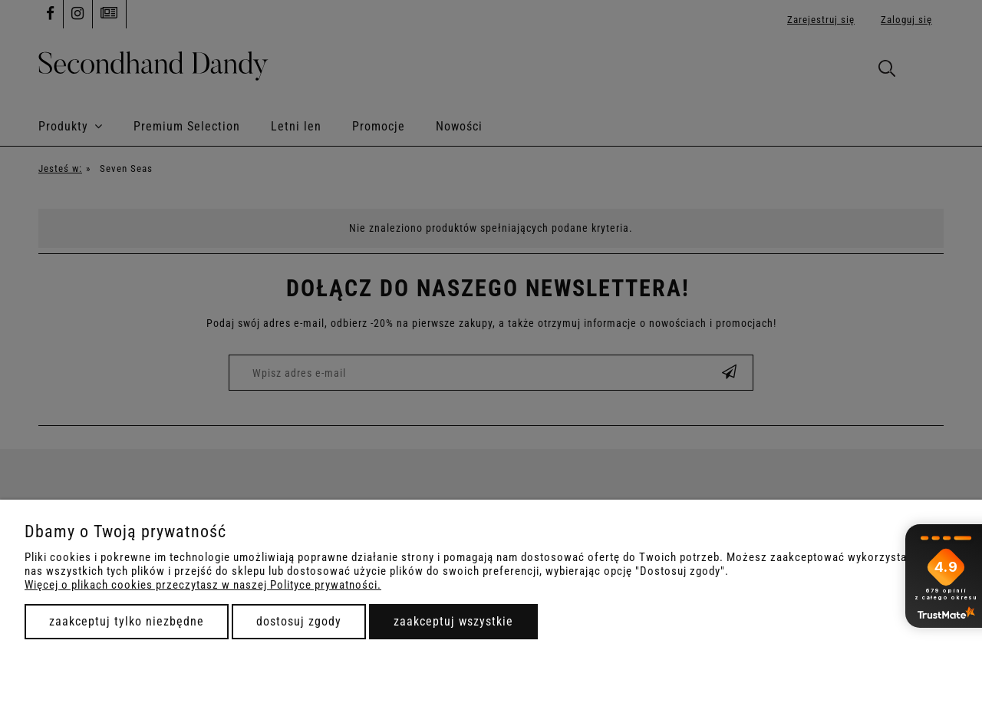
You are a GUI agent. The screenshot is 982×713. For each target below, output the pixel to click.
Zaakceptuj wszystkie (453, 621)
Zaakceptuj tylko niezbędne (126, 621)
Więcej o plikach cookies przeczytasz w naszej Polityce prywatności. (203, 585)
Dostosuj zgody (298, 621)
